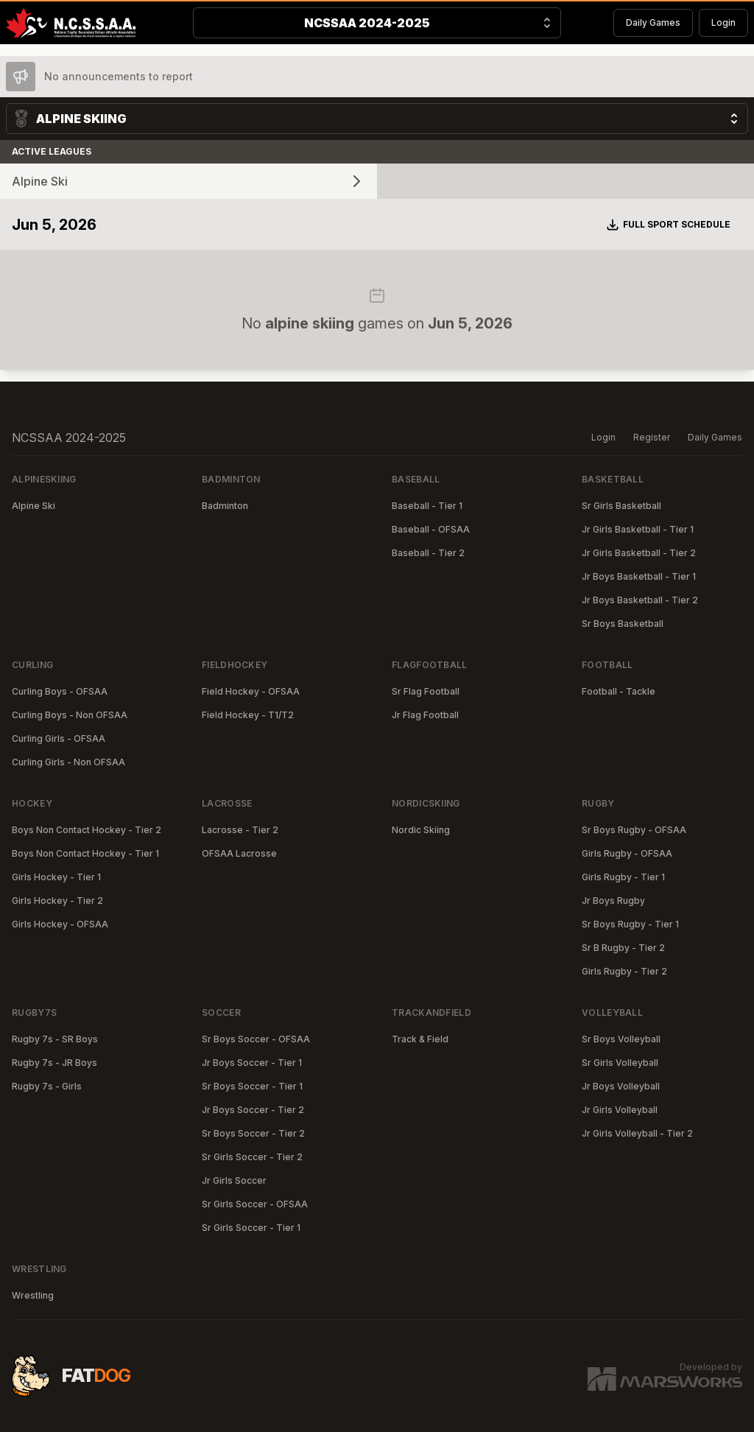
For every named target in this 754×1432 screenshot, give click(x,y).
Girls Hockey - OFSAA (60, 924)
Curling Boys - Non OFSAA (69, 714)
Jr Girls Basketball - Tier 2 (639, 552)
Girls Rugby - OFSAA (627, 853)
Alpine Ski (33, 505)
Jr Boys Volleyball (621, 1086)
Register (651, 437)
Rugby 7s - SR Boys (55, 1039)
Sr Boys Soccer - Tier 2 (253, 1133)
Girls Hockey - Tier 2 (57, 900)
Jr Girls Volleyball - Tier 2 (637, 1133)
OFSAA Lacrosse (239, 853)
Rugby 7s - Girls (47, 1086)
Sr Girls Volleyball (620, 1062)
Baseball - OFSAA (431, 529)
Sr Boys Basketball (622, 623)
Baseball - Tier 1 (427, 505)
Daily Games (653, 22)
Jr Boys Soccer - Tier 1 (252, 1062)
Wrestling (33, 1295)
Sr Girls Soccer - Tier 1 (251, 1227)
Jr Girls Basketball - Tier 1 (638, 529)
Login (723, 22)
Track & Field (420, 1039)
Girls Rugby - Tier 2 (624, 971)
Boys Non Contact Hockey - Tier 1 (85, 853)
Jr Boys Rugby (613, 900)
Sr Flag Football (425, 691)
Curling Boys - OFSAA (60, 691)
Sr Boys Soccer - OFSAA (256, 1039)
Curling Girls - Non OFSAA (68, 762)
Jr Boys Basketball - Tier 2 (640, 600)
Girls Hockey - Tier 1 (56, 876)
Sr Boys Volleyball (621, 1039)
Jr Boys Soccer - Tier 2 (253, 1109)
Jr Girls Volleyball (620, 1109)
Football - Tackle (618, 691)
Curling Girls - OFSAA (58, 738)
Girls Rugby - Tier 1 (623, 876)
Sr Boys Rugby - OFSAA (634, 829)
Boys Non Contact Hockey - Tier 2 (86, 829)
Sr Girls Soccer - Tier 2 (252, 1156)
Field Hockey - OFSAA (251, 691)
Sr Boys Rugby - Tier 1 (630, 924)
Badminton (225, 505)
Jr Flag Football (425, 714)
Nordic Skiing (421, 829)
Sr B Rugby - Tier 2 (623, 947)
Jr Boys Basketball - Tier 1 (639, 576)
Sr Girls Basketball (621, 505)
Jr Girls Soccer (234, 1180)
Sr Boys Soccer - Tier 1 (252, 1086)
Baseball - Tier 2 (428, 552)
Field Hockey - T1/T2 (248, 714)
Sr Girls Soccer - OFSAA (255, 1204)
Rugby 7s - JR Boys (54, 1062)
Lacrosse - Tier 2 (240, 829)
